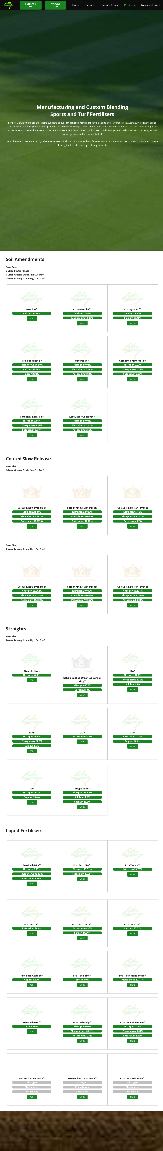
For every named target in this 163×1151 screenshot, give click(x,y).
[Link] (8, 5)
